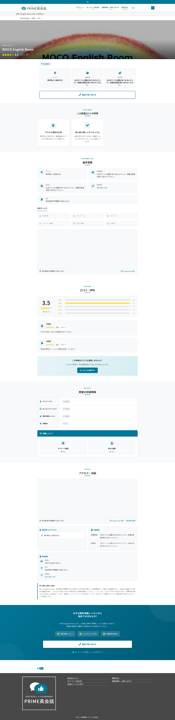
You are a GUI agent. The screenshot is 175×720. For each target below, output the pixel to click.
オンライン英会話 (77, 684)
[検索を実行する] (152, 8)
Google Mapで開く (128, 271)
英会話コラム (75, 679)
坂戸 (41, 668)
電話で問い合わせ (87, 94)
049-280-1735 (102, 188)
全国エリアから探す (78, 689)
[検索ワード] (142, 8)
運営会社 (117, 679)
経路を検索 (130, 521)
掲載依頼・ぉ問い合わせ (124, 684)
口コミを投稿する (87, 370)
